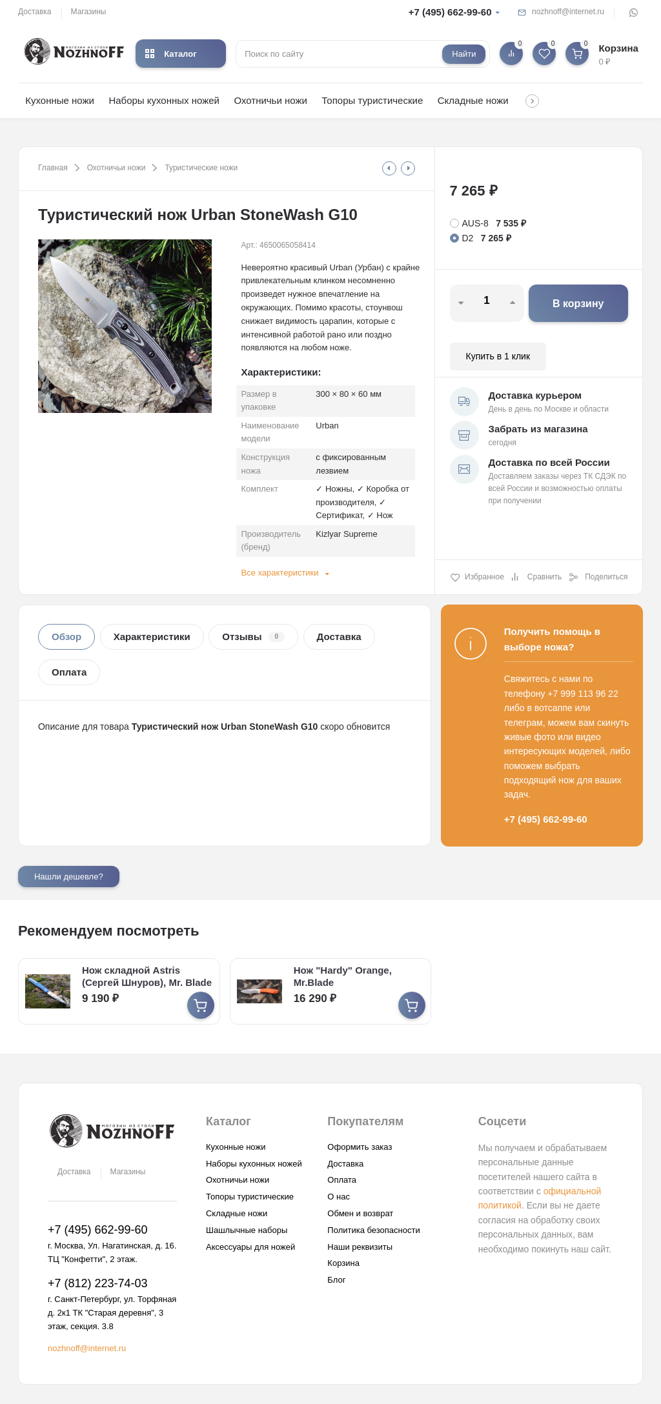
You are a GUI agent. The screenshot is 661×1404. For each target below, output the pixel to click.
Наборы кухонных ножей (163, 100)
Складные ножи (473, 100)
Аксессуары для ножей (250, 1246)
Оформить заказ (359, 1146)
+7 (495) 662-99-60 (450, 11)
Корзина (343, 1263)
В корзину (578, 303)
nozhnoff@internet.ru (568, 11)
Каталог (170, 54)
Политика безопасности (373, 1229)
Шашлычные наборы (246, 1229)
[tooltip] (389, 168)
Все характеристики (279, 572)
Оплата (69, 672)
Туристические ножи (201, 167)
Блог (336, 1280)
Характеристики (152, 636)
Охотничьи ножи (270, 100)
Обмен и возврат (360, 1213)
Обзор (66, 636)
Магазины (89, 11)
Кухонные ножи (59, 100)
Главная (53, 167)
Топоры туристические (372, 100)
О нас (338, 1196)
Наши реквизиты (359, 1246)
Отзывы (253, 636)
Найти (464, 54)
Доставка (35, 11)
